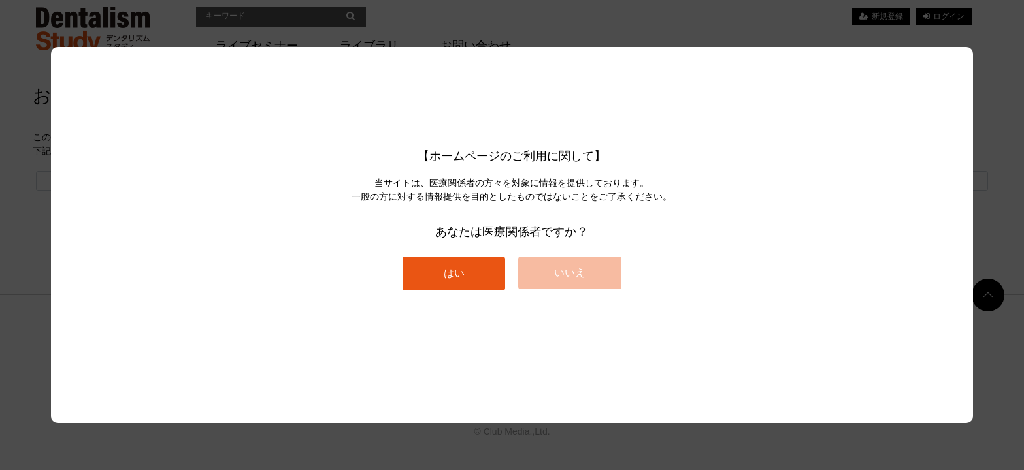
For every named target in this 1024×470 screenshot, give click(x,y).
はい (454, 273)
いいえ (570, 272)
